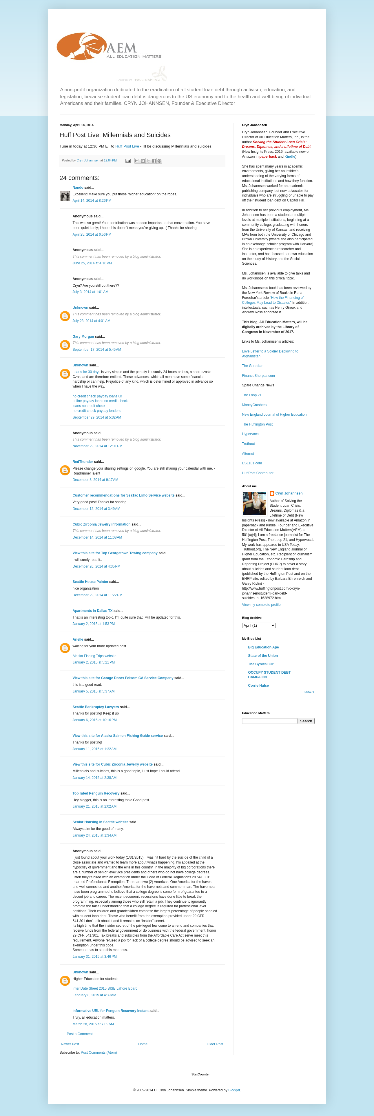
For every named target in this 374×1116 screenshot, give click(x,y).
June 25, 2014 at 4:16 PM (92, 263)
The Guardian (252, 366)
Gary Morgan (83, 337)
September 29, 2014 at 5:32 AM (97, 417)
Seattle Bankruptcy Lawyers (96, 707)
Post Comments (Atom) (99, 1052)
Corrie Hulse (258, 686)
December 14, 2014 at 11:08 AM (97, 537)
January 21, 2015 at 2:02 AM (95, 806)
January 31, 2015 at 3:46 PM (95, 957)
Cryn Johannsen (289, 493)
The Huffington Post (257, 424)
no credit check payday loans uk (97, 396)
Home (142, 1044)
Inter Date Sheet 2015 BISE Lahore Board (105, 988)
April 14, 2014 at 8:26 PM (92, 201)
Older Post (215, 1044)
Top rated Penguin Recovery (96, 793)
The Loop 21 (252, 395)
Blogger (234, 1090)
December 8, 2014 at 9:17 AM (95, 480)
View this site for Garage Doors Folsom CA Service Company (123, 678)
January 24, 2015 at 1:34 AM (95, 835)
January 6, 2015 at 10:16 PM (95, 720)
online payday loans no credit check (100, 401)
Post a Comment (80, 1034)
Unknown (80, 308)
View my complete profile (261, 605)
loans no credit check (89, 406)
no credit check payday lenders (97, 411)
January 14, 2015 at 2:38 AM (95, 778)
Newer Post (70, 1044)
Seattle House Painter (90, 582)
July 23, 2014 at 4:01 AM (91, 321)
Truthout (248, 444)
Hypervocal (251, 434)
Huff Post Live (127, 146)
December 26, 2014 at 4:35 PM (97, 566)
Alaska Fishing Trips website (94, 656)
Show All (309, 691)
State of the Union (263, 656)
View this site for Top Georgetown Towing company (115, 553)
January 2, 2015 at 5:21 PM (94, 662)
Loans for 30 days (86, 372)
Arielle (78, 639)
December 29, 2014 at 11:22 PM (98, 595)
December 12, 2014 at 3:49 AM (96, 509)
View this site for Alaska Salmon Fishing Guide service (118, 736)
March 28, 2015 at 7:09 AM (93, 1024)
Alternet (248, 454)
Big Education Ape (263, 647)
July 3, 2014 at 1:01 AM (91, 292)
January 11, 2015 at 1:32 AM (95, 749)
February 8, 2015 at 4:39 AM (94, 995)
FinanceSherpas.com (258, 376)
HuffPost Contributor (258, 473)
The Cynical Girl (261, 664)
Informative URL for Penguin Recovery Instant (111, 1011)
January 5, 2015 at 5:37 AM (94, 691)
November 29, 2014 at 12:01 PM (98, 446)
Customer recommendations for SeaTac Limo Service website (124, 495)
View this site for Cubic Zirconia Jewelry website (113, 764)
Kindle (289, 157)
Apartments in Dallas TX (93, 611)
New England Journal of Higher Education (274, 414)
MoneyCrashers (254, 405)
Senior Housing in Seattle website (101, 822)
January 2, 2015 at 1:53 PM (94, 624)
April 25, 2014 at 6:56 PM (92, 234)
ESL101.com (252, 463)
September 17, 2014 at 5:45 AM (97, 350)
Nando (78, 188)
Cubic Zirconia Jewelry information (102, 524)
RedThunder (83, 462)
